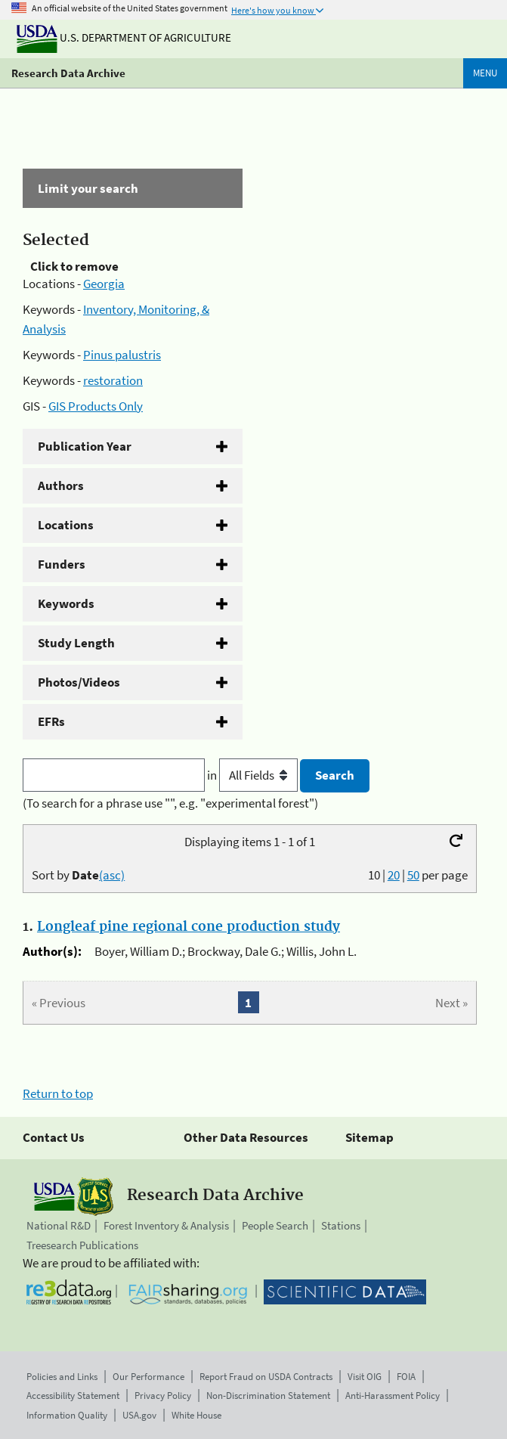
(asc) (112, 875)
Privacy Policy (162, 1395)
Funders (61, 564)
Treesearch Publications (82, 1245)
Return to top (58, 1093)
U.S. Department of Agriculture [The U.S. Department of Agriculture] (124, 37)
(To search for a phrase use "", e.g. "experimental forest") (170, 803)
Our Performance (148, 1376)
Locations (66, 524)
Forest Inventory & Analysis (166, 1225)
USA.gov (139, 1415)
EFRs (51, 721)
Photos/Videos (79, 682)
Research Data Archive (68, 73)
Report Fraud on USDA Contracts (265, 1376)
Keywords (66, 603)
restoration (113, 380)
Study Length (76, 642)
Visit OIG (365, 1376)
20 (394, 875)
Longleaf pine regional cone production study (188, 927)
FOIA (406, 1376)
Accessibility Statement (72, 1395)
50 (413, 875)
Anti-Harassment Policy (392, 1395)
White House (196, 1415)
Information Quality (66, 1415)
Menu (485, 73)
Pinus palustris (122, 354)
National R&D (58, 1225)
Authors (61, 485)
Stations (340, 1225)
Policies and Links (61, 1376)
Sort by (78, 875)
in (253, 775)
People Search (275, 1225)
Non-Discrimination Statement (268, 1395)
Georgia (104, 283)
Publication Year (84, 446)
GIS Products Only (95, 406)
